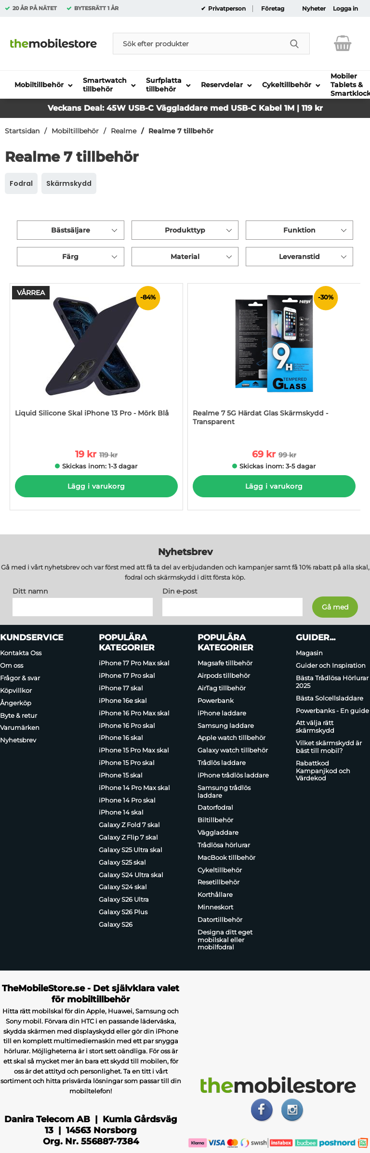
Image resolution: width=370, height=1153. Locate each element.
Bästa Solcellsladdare (329, 698)
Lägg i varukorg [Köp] (96, 486)
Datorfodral (215, 808)
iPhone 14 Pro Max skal (134, 787)
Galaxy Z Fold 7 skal (129, 825)
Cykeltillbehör (220, 870)
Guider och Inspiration (331, 665)
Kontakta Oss (20, 653)
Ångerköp (15, 703)
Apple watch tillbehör (231, 738)
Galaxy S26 (115, 924)
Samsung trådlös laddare (224, 791)
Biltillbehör (215, 820)
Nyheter (314, 8)
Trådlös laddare (222, 762)
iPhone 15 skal (121, 775)
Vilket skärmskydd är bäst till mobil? (329, 746)
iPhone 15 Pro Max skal (134, 750)
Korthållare (215, 894)
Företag (272, 8)
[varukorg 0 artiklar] (342, 43)
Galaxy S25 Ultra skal (130, 850)
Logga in (345, 8)
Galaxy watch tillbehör (233, 750)
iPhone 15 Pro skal (127, 762)
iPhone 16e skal (123, 700)
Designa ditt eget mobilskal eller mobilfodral (225, 939)
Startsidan (22, 131)
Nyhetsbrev (18, 740)
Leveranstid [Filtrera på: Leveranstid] (299, 256)
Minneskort (215, 907)
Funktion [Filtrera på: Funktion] (299, 230)
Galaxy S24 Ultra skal (131, 875)
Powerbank (216, 700)
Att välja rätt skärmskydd (315, 727)
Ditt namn (30, 591)
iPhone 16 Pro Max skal (134, 713)
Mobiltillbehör (75, 131)
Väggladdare (218, 832)
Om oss (11, 665)
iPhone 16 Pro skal (127, 725)
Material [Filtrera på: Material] (185, 256)
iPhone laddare (222, 713)
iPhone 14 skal (121, 812)
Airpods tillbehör (224, 675)
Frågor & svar (20, 678)
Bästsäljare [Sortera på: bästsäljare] (70, 230)
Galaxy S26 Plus (123, 912)
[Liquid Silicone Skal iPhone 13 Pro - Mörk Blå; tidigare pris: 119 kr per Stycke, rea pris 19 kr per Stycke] (96, 359)
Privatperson (226, 8)
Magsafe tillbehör (225, 663)
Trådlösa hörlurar (224, 845)
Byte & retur (18, 715)
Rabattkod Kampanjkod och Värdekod (323, 770)
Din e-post (180, 591)
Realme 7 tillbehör (180, 131)
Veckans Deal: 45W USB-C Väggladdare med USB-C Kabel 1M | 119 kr (185, 108)
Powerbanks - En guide (332, 710)
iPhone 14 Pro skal (127, 800)
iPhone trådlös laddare (233, 775)
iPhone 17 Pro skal (127, 675)
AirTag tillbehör (222, 688)
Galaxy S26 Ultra (124, 899)
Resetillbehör (218, 882)
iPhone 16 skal (121, 738)
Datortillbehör (220, 919)
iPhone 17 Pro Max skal (134, 663)
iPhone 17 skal (121, 688)
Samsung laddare (226, 725)
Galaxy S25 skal (122, 862)
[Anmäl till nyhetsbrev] (335, 607)
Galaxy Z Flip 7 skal (128, 837)
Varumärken (20, 728)
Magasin (309, 653)
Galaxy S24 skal (123, 887)
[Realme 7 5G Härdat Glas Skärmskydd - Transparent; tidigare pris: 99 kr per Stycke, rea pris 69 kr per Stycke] (274, 359)
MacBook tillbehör (226, 857)
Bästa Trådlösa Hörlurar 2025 (332, 681)
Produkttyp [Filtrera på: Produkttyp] (185, 230)
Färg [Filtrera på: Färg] (70, 256)
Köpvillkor (16, 690)
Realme (123, 131)
